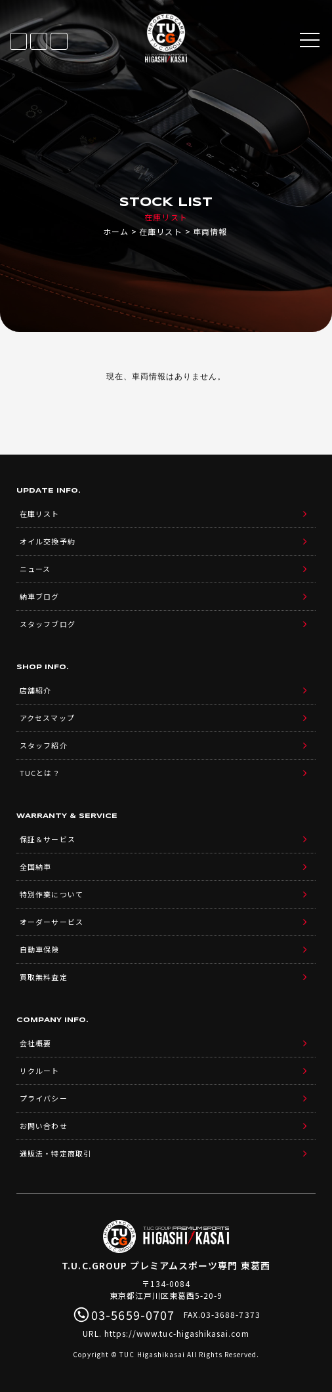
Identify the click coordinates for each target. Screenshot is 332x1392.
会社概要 (35, 1043)
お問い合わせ (43, 1125)
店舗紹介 (35, 690)
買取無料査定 (43, 977)
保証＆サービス (47, 839)
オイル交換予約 (47, 541)
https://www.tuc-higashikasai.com (177, 1333)
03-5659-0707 (59, 41)
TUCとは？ (40, 773)
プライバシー (43, 1098)
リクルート (39, 1070)
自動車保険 (39, 949)
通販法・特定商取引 (55, 1153)
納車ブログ (39, 596)
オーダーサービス (51, 921)
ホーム (116, 231)
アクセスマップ (47, 717)
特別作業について (51, 894)
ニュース (35, 568)
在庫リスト (18, 41)
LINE (38, 41)
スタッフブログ (47, 624)
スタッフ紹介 (43, 745)
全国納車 (35, 866)
